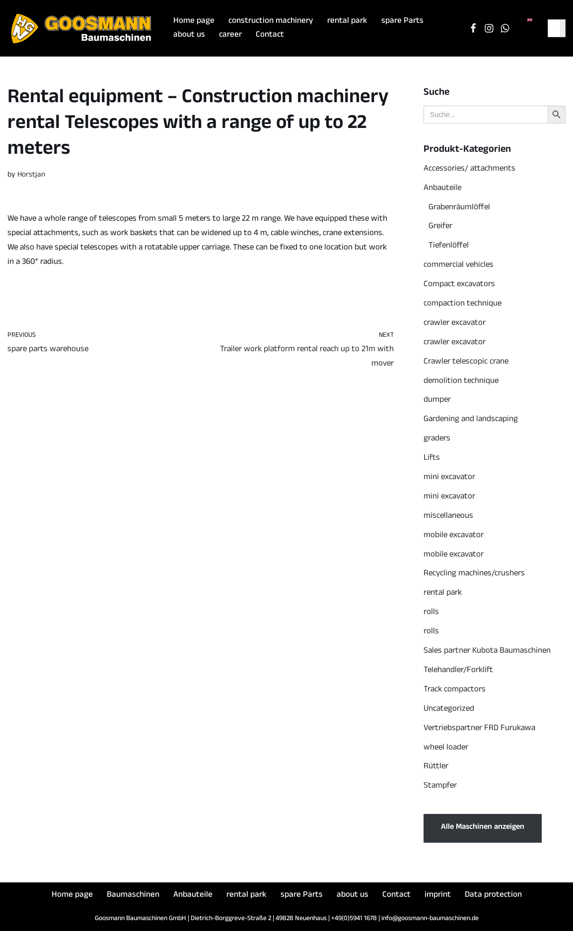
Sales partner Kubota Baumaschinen (487, 651)
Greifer (440, 227)
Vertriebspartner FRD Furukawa (479, 729)
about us (189, 35)
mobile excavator (454, 536)
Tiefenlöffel (449, 246)
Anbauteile (442, 189)
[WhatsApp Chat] (505, 28)
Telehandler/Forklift (458, 671)
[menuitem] (529, 20)
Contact (270, 35)
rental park (347, 21)
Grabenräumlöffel (459, 208)
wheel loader (446, 748)
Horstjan (31, 175)
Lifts (432, 458)
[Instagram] (489, 28)
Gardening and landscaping (471, 420)
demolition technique (461, 381)
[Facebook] (473, 28)
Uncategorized (449, 709)
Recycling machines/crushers (474, 574)
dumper (437, 400)
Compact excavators (459, 285)
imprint (438, 895)
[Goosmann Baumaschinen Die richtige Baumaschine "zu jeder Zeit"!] (81, 28)
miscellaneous (448, 516)
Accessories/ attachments (469, 169)
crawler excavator (455, 323)
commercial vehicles (459, 265)
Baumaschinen (133, 895)
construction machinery (270, 21)
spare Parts (402, 21)
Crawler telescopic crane (466, 362)
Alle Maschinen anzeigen (482, 828)
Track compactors (455, 690)
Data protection (493, 895)
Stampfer (440, 786)
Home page (194, 21)
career (230, 35)
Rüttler (436, 767)
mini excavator (449, 478)
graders (437, 439)
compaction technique (462, 304)
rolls (431, 613)
